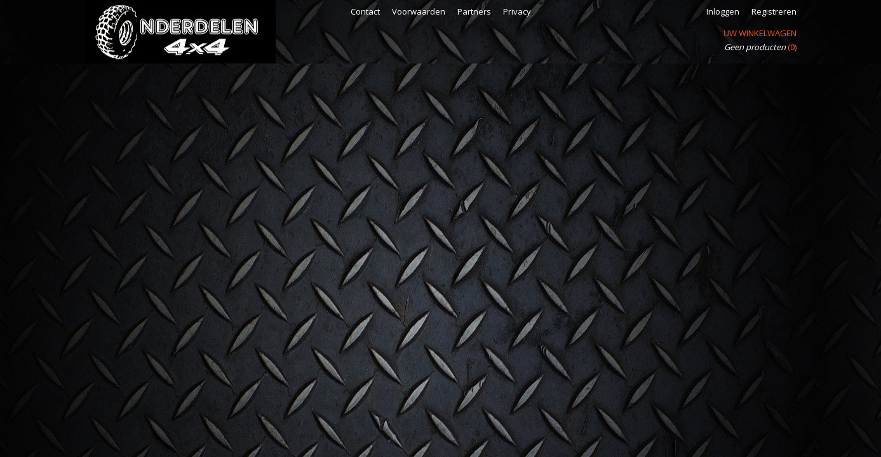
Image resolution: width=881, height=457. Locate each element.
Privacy (517, 11)
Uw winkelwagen (760, 33)
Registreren (774, 11)
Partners (474, 11)
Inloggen (722, 11)
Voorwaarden (418, 11)
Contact (365, 11)
